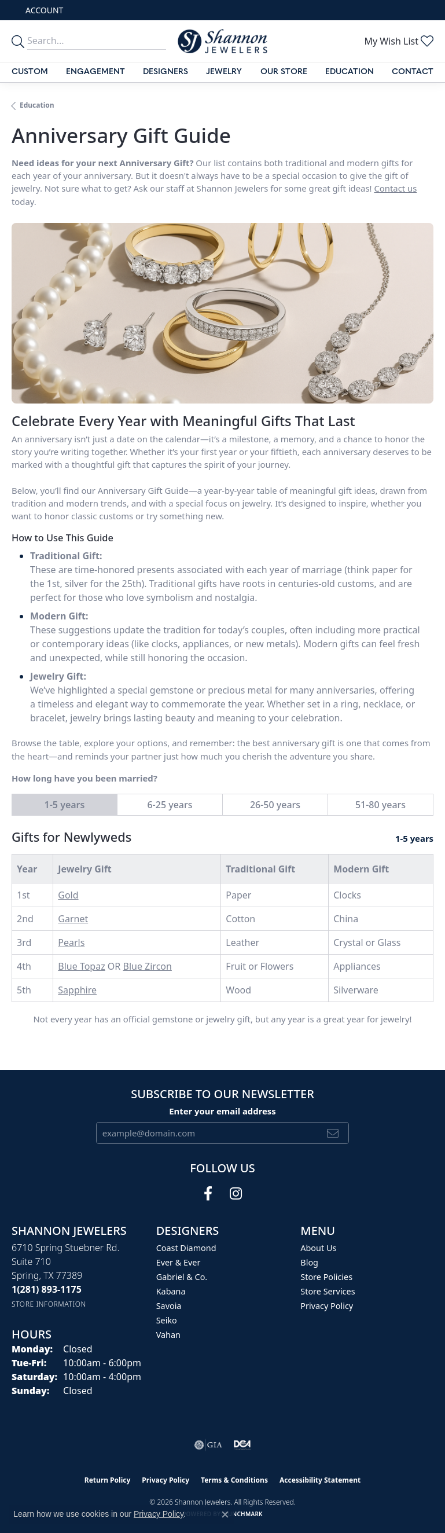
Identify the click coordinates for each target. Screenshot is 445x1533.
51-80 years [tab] (380, 804)
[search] (20, 40)
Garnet (73, 918)
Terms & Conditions (234, 1480)
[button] (43, 10)
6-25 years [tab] (169, 804)
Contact (412, 72)
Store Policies (326, 1276)
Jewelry (224, 72)
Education (349, 72)
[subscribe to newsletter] (333, 1133)
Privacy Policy (326, 1305)
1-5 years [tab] (65, 804)
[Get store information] (49, 1304)
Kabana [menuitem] (171, 1291)
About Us (318, 1247)
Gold (68, 895)
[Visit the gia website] (208, 1445)
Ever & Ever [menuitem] (178, 1262)
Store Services (327, 1291)
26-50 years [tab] (275, 804)
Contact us (395, 188)
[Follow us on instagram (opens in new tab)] (236, 1194)
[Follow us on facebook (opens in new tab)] (208, 1194)
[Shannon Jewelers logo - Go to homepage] (222, 41)
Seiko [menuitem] (166, 1320)
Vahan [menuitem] (168, 1334)
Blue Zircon (147, 966)
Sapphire (77, 990)
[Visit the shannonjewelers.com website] (242, 1445)
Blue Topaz (81, 966)
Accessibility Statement (320, 1480)
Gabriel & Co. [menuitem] (182, 1276)
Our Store (283, 72)
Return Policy (107, 1480)
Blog (309, 1262)
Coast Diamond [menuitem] (186, 1247)
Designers (165, 72)
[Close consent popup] (225, 1514)
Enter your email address (222, 1111)
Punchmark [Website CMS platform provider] (243, 1514)
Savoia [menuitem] (169, 1305)
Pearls (71, 942)
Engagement (95, 72)
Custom (30, 72)
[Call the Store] (47, 1289)
